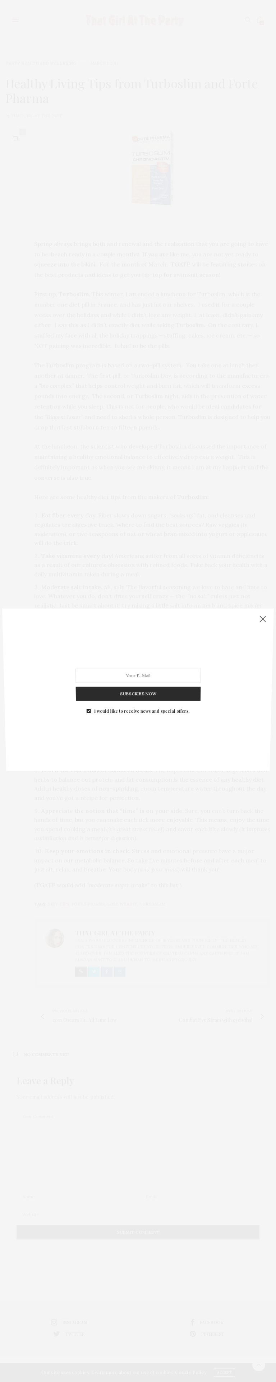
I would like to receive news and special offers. (141, 687)
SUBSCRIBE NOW (138, 676)
